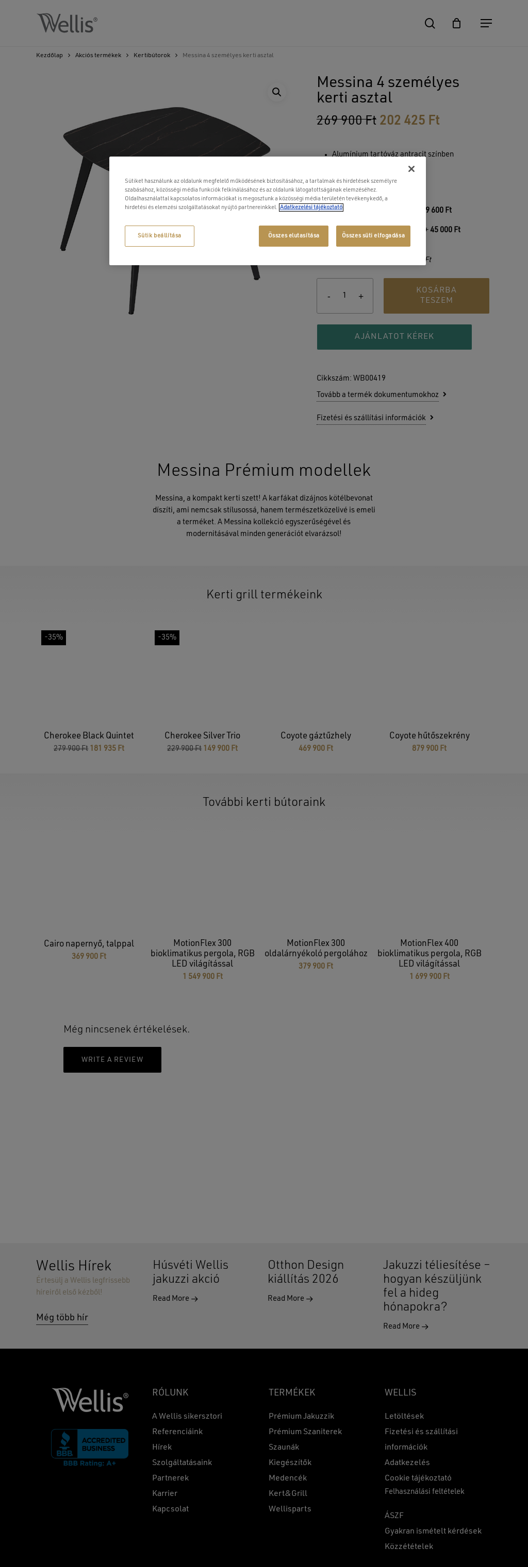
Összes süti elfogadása (373, 236)
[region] (267, 211)
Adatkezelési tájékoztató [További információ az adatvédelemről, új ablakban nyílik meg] (311, 207)
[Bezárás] (411, 169)
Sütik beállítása (160, 236)
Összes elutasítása (294, 236)
